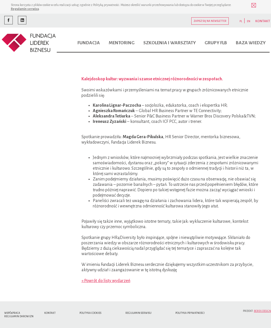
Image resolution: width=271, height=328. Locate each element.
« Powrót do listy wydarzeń (105, 280)
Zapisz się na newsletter (210, 21)
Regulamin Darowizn (18, 316)
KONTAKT (262, 21)
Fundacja (88, 42)
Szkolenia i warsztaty (169, 42)
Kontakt (50, 313)
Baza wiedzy (251, 42)
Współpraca (12, 313)
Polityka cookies (90, 313)
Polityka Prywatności (190, 313)
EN (248, 21)
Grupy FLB (216, 42)
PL (241, 21)
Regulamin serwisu (25, 8)
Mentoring (122, 42)
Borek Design (262, 311)
